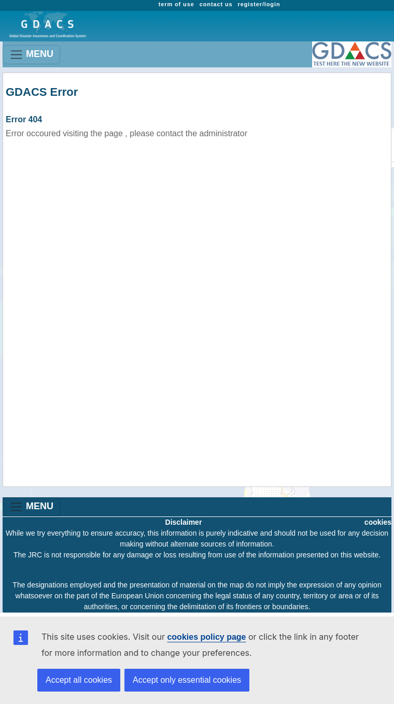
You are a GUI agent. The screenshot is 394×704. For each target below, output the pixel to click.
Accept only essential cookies (187, 680)
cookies (377, 522)
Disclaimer (183, 522)
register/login (259, 4)
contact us (216, 4)
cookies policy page (206, 637)
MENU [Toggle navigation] (31, 55)
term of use (176, 4)
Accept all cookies (79, 680)
